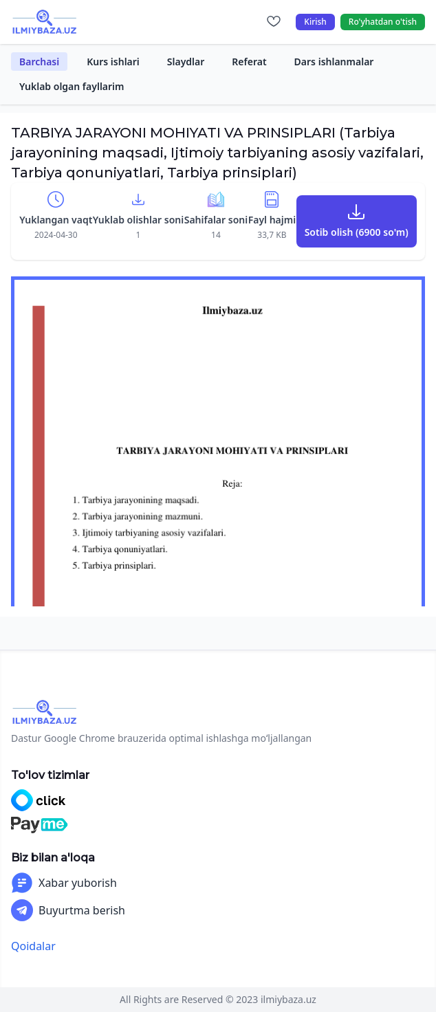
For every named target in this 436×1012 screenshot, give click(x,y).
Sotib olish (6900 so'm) (356, 232)
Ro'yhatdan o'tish (383, 22)
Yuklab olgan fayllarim (71, 86)
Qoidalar (33, 946)
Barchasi (39, 61)
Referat (249, 61)
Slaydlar (186, 61)
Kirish (315, 22)
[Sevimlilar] (273, 22)
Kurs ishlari (113, 61)
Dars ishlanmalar (334, 61)
